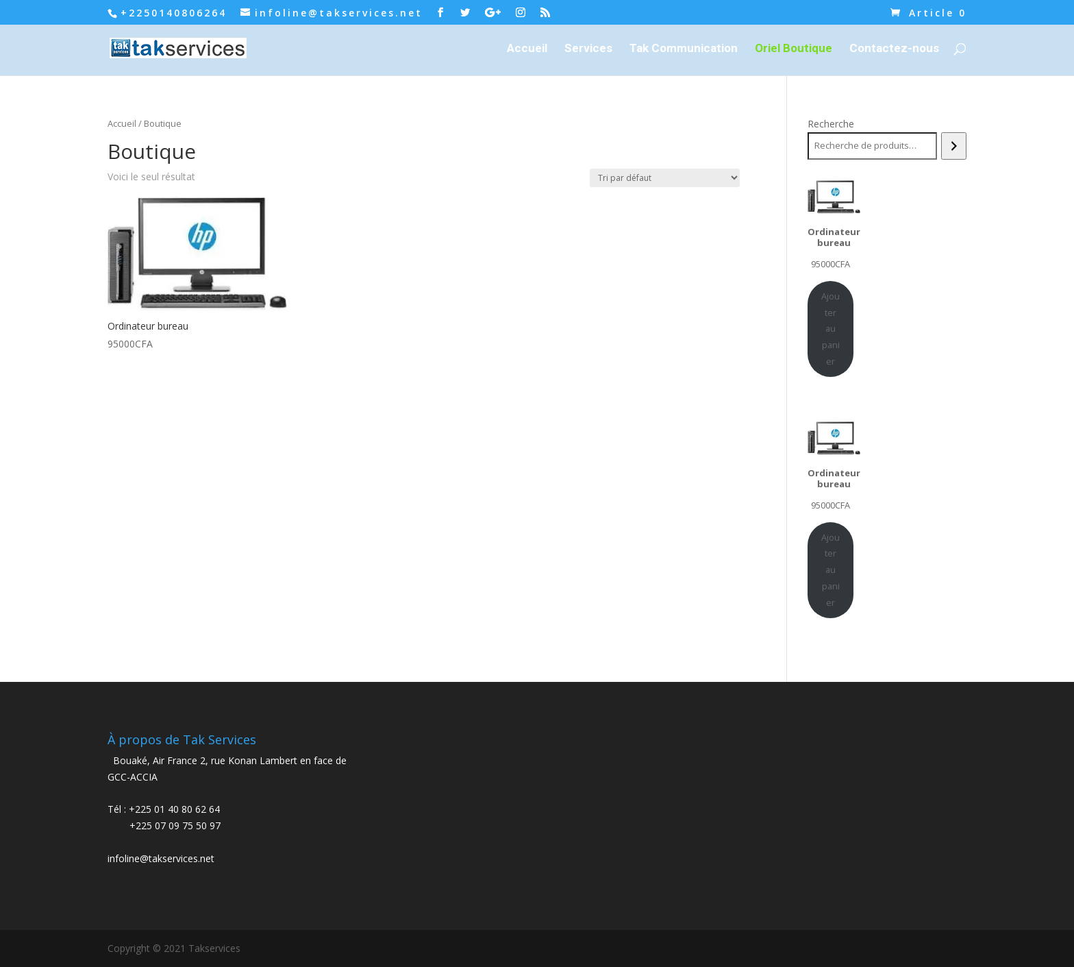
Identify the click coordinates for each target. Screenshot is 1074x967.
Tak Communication (683, 49)
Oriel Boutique (793, 49)
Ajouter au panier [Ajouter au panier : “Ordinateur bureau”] (830, 328)
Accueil (527, 49)
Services (588, 49)
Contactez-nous (894, 49)
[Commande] (665, 178)
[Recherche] (953, 146)
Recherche (831, 123)
